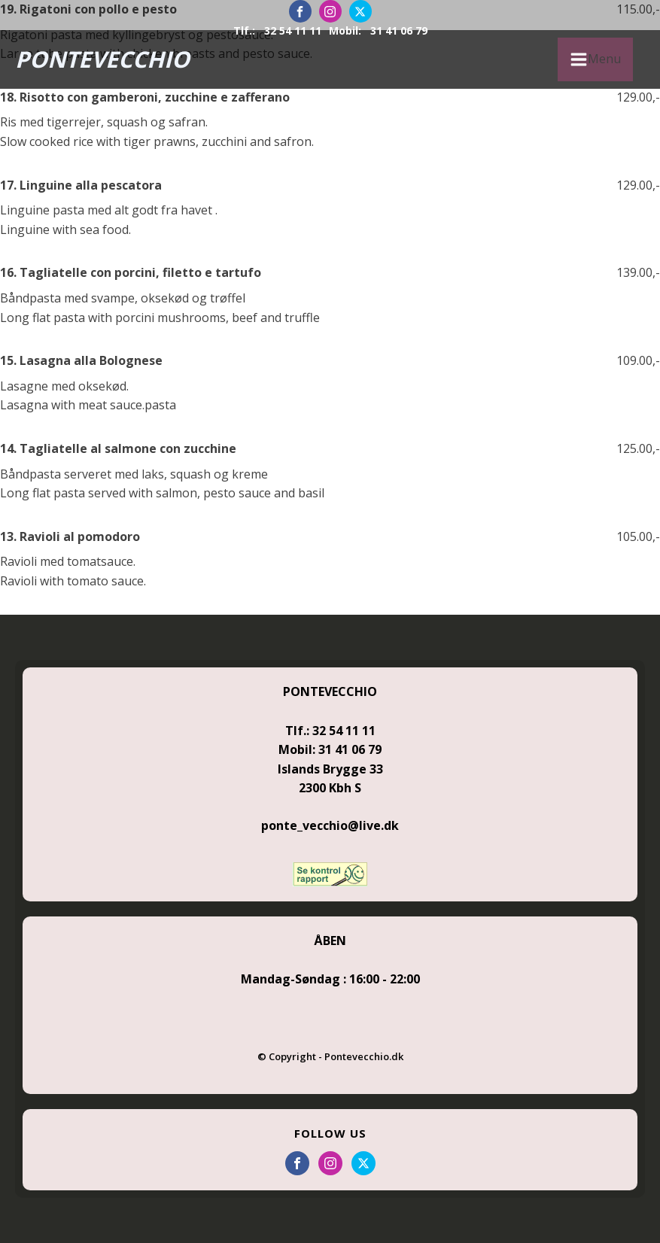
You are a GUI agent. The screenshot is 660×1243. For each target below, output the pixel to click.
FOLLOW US (330, 1133)
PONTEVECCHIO (102, 59)
